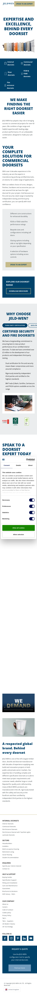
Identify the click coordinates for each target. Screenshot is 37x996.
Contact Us (5, 869)
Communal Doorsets (9, 826)
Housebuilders (7, 843)
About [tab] (30, 465)
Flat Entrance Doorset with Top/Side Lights (16, 832)
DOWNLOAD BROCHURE (18, 291)
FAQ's (13, 894)
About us (5, 904)
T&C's (4, 918)
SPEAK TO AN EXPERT (24, 4)
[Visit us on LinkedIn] (24, 938)
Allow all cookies (18, 528)
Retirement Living (8, 852)
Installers (5, 846)
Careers (4, 907)
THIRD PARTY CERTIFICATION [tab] (15, 325)
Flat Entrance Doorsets (9, 829)
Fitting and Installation (9, 883)
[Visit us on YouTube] (30, 938)
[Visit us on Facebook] (4, 938)
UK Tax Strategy (7, 927)
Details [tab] (18, 465)
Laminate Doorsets (8, 835)
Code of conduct (7, 910)
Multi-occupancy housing (10, 849)
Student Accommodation (10, 857)
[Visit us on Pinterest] (17, 938)
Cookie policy (6, 913)
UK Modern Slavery (8, 924)
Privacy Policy (6, 915)
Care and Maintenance (9, 886)
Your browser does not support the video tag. (18, 703)
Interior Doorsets (8, 824)
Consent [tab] (7, 465)
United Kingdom (13, 989)
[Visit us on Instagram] (11, 938)
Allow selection (18, 534)
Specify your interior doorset (11, 866)
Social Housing (7, 855)
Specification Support (9, 880)
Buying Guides (7, 877)
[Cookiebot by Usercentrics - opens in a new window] (26, 460)
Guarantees (6, 888)
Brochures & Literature (9, 891)
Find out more (19, 968)
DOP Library (6, 894)
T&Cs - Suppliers (7, 921)
